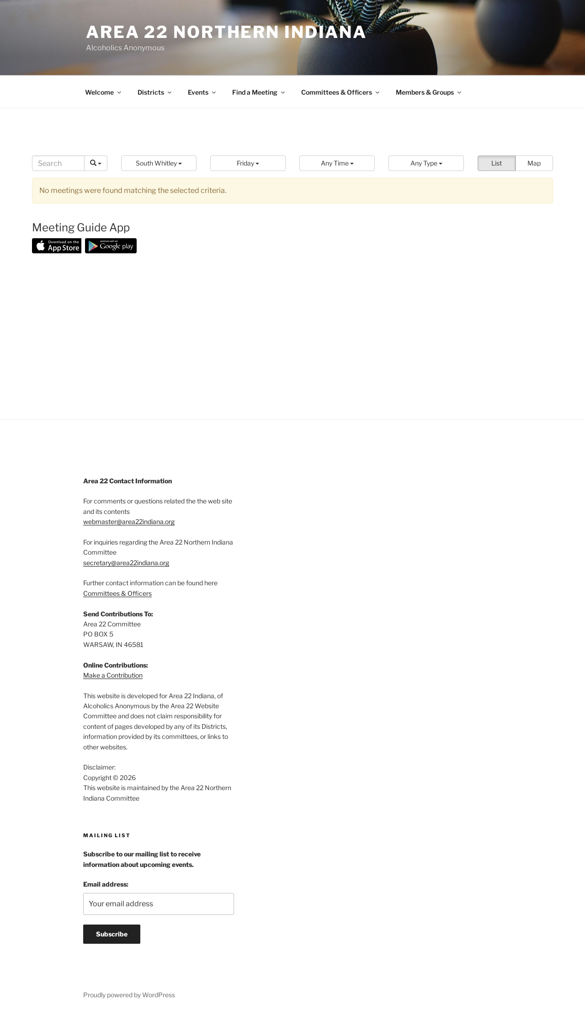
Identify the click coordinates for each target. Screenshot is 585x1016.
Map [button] (534, 163)
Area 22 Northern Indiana (226, 32)
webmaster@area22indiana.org (129, 521)
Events (202, 92)
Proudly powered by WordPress (129, 995)
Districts (155, 92)
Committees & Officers (341, 92)
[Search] (58, 163)
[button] (159, 163)
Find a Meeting (259, 92)
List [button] (496, 163)
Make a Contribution (113, 675)
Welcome (103, 92)
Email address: (105, 884)
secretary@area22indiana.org (126, 563)
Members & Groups (429, 92)
